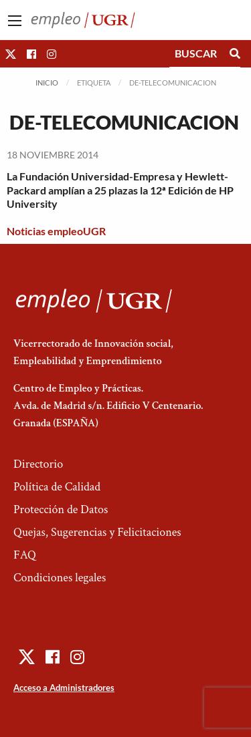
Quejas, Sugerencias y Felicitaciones (97, 532)
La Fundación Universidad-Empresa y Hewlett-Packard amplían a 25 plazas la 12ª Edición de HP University (120, 190)
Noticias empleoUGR (56, 231)
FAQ (24, 555)
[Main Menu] (14, 20)
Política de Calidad (56, 486)
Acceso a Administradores (63, 687)
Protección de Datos (60, 509)
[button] (10, 54)
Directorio (38, 464)
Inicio (46, 82)
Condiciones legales (59, 577)
